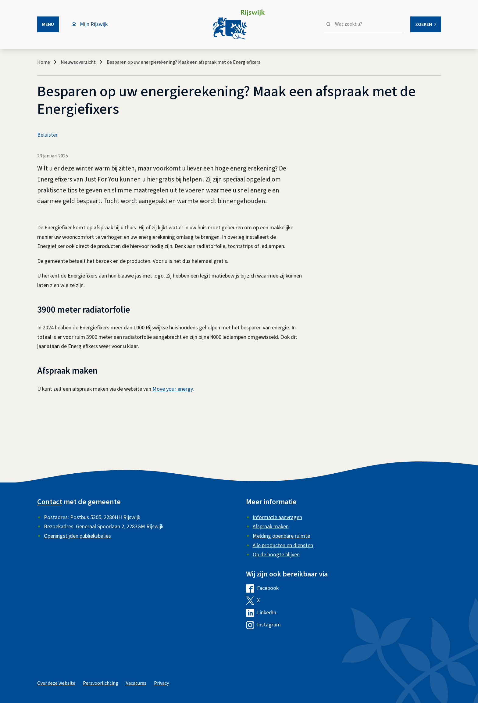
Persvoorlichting (100, 683)
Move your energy (172, 389)
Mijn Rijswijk (94, 24)
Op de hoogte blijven (276, 554)
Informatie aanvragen (277, 517)
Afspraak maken (271, 526)
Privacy (161, 683)
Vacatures (136, 683)
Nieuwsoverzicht (78, 62)
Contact (49, 502)
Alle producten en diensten (283, 545)
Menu (48, 24)
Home (43, 62)
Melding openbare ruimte (281, 536)
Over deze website (56, 683)
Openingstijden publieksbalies (77, 536)
